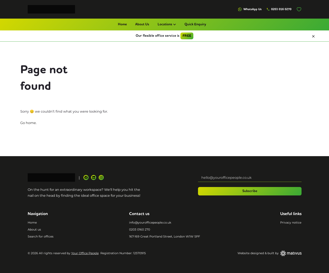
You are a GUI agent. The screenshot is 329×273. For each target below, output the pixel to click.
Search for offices (40, 236)
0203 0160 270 (139, 229)
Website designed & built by (270, 253)
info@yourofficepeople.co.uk (150, 222)
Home (122, 24)
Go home (28, 123)
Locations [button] (167, 24)
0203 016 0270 (279, 9)
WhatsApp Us (250, 9)
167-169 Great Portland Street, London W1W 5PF (164, 236)
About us (34, 229)
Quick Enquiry (195, 24)
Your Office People (85, 253)
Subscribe (249, 191)
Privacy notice (290, 222)
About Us (142, 24)
